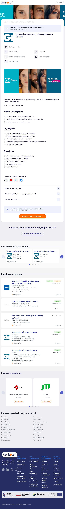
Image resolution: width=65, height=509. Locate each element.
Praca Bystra (37, 419)
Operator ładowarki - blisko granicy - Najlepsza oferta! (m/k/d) (26, 282)
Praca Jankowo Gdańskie (40, 422)
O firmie (56, 461)
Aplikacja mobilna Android (44, 480)
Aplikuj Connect (58, 478)
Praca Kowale (5, 419)
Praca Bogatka (5, 422)
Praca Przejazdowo (7, 417)
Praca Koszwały (6, 435)
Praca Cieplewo (6, 440)
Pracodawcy (21, 464)
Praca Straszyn (5, 427)
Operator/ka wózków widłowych (24, 332)
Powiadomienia (21, 481)
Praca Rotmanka (38, 424)
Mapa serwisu (58, 484)
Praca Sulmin (5, 437)
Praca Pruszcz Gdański (8, 429)
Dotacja (56, 481)
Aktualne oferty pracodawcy (32, 216)
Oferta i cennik (33, 461)
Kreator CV (45, 461)
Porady (19, 468)
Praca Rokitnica (5, 424)
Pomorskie (18, 21)
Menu (59, 2)
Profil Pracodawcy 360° (33, 466)
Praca (11, 21)
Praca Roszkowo (38, 429)
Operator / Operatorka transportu (25, 301)
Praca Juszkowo (6, 432)
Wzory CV (45, 464)
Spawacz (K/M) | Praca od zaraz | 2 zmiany (46, 251)
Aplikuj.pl (6, 21)
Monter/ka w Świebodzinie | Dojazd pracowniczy (19, 251)
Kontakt (56, 464)
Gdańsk (24, 21)
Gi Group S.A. (19, 37)
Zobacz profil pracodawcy (32, 233)
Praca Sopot (36, 435)
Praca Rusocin (37, 440)
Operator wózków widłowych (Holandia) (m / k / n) (27, 317)
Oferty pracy (21, 461)
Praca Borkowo (37, 417)
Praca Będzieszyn (38, 437)
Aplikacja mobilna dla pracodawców (33, 479)
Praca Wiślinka (37, 427)
